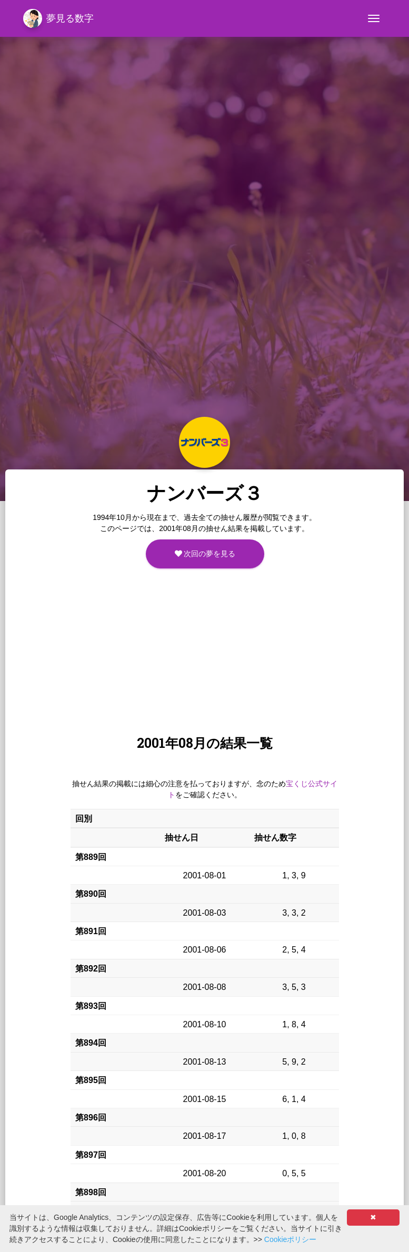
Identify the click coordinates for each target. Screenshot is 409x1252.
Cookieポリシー (290, 1239)
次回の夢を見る (205, 553)
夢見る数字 (58, 18)
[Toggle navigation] (373, 18)
